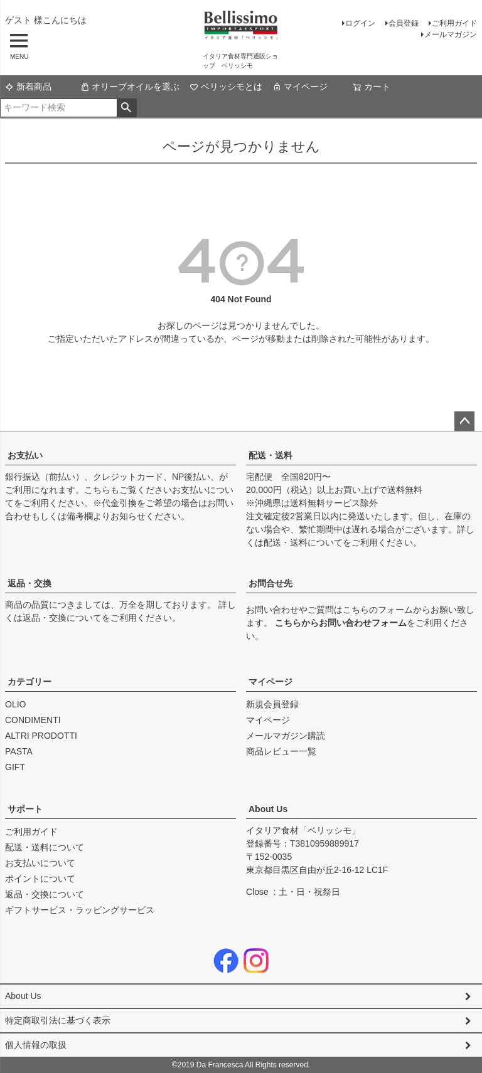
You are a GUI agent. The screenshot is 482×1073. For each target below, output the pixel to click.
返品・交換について (62, 618)
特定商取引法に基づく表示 (57, 1020)
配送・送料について (303, 542)
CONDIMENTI (33, 720)
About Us (268, 809)
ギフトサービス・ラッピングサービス (79, 910)
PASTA (19, 751)
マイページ (300, 87)
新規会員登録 (272, 704)
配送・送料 (270, 455)
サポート (25, 809)
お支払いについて (40, 863)
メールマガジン (450, 34)
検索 (126, 108)
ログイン (360, 23)
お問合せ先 (270, 583)
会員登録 (403, 23)
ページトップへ (464, 421)
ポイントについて (40, 879)
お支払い (25, 455)
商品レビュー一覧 (281, 751)
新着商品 (28, 87)
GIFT (15, 767)
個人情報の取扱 (36, 1045)
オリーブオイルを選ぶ (129, 87)
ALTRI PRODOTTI (41, 736)
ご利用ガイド (454, 23)
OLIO (15, 704)
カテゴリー (29, 682)
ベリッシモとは (226, 87)
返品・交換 (29, 583)
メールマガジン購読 (285, 736)
